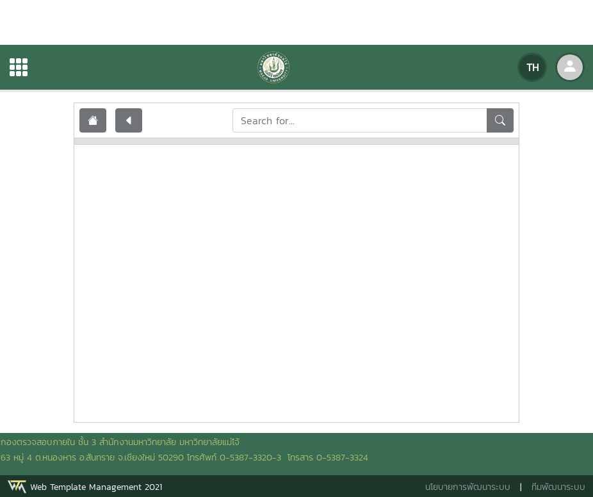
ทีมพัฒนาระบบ (558, 487)
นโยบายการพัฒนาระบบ (467, 487)
